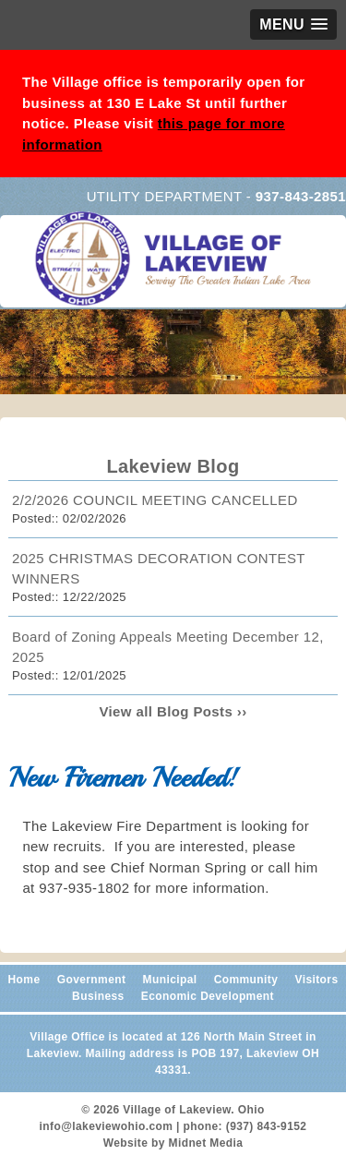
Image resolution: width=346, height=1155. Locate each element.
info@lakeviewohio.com (106, 1126)
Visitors (316, 979)
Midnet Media (206, 1143)
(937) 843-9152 (266, 1126)
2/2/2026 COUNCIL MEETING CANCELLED (155, 500)
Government (91, 979)
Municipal (170, 979)
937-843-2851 (301, 196)
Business (98, 996)
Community (246, 979)
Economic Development (207, 996)
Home (24, 979)
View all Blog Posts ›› (172, 711)
